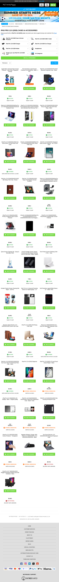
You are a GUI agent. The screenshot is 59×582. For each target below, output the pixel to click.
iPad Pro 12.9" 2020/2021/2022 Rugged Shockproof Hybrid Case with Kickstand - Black (10, 472)
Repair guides (29, 541)
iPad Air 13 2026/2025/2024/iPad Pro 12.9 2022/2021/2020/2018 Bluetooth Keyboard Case (10, 107)
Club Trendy (29, 538)
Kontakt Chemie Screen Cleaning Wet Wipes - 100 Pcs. (10, 289)
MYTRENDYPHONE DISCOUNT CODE (29, 553)
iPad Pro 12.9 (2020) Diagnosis (29, 361)
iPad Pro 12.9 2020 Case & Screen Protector (15, 39)
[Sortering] (6, 63)
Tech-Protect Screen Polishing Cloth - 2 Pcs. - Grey (49, 252)
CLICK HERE (41, 1)
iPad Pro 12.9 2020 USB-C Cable (43, 39)
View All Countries (29, 547)
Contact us (29, 556)
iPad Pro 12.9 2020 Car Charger (43, 43)
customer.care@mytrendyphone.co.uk (39, 516)
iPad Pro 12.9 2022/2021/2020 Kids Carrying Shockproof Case (48, 399)
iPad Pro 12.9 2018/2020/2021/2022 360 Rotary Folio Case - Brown (10, 179)
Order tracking (29, 532)
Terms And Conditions (29, 559)
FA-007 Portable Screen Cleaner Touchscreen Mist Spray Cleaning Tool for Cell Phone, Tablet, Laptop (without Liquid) (29, 253)
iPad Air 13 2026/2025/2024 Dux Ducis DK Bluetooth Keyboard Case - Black (49, 326)
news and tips (29, 550)
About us (29, 535)
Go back (5, 23)
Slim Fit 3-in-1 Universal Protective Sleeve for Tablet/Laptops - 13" (29, 289)
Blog (29, 544)
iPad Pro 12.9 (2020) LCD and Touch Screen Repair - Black (49, 362)
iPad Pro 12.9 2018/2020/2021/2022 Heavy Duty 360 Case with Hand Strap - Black (49, 107)
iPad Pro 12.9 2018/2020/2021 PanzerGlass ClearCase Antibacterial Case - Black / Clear (29, 399)
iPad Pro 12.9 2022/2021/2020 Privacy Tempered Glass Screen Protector (10, 216)
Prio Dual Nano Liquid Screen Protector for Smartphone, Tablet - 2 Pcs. (29, 70)
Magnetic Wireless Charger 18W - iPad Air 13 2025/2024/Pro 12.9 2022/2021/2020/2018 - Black (29, 436)
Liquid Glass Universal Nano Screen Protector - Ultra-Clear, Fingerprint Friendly (10, 70)
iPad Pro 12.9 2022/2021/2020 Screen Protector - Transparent (10, 435)
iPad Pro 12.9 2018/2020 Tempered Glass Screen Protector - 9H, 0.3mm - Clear (49, 143)
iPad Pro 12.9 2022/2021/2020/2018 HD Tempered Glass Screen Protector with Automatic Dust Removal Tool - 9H (29, 107)
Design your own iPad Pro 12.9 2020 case (15, 53)
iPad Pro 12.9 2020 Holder (12, 48)
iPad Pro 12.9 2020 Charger (13, 43)
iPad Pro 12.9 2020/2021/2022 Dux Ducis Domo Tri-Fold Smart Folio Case (10, 143)
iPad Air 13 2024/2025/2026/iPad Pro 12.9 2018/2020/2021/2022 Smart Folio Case (29, 143)
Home (29, 526)
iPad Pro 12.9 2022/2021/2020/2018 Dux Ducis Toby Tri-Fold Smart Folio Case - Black (10, 363)
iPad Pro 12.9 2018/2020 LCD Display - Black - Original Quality (10, 399)
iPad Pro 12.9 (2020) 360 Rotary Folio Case (29, 325)
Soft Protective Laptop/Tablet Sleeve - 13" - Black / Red (49, 289)
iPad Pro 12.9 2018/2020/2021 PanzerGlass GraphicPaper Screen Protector (48, 216)
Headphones (38, 48)
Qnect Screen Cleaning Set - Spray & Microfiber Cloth (10, 252)
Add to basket (11, 125)
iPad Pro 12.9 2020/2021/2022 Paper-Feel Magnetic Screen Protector (29, 180)
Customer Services (29, 529)
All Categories (38, 53)
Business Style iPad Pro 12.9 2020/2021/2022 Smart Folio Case (10, 325)
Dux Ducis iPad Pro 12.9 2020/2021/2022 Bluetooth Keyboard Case (49, 436)
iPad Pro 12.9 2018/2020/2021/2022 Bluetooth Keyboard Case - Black (49, 69)
